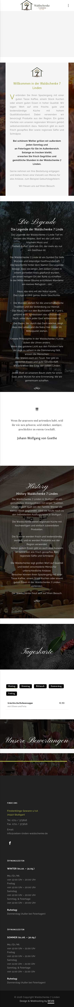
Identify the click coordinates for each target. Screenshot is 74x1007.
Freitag (11, 693)
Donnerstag (56, 686)
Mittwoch (40, 686)
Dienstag (26, 686)
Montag (11, 686)
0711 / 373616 (19, 820)
